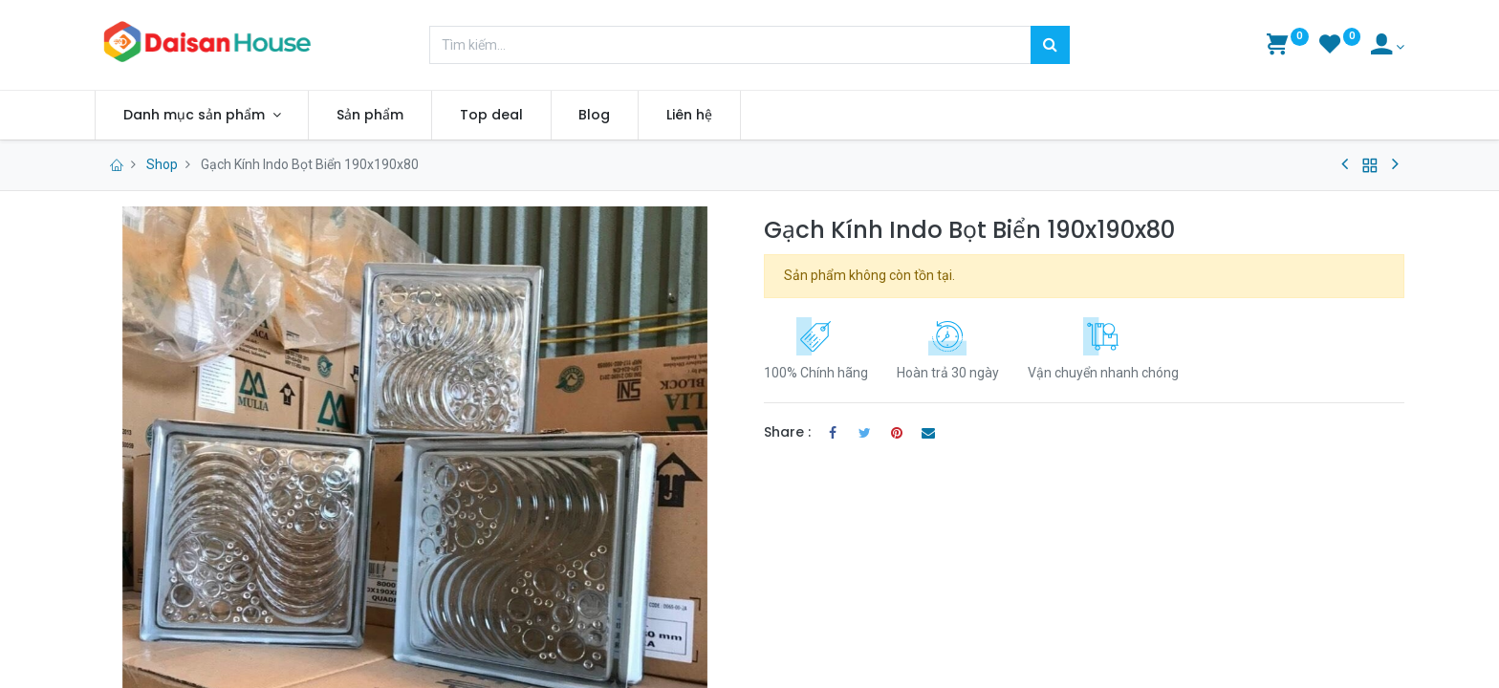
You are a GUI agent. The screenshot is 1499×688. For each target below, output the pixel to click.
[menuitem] (370, 115)
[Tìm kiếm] (1050, 45)
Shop (162, 164)
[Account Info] (1387, 46)
